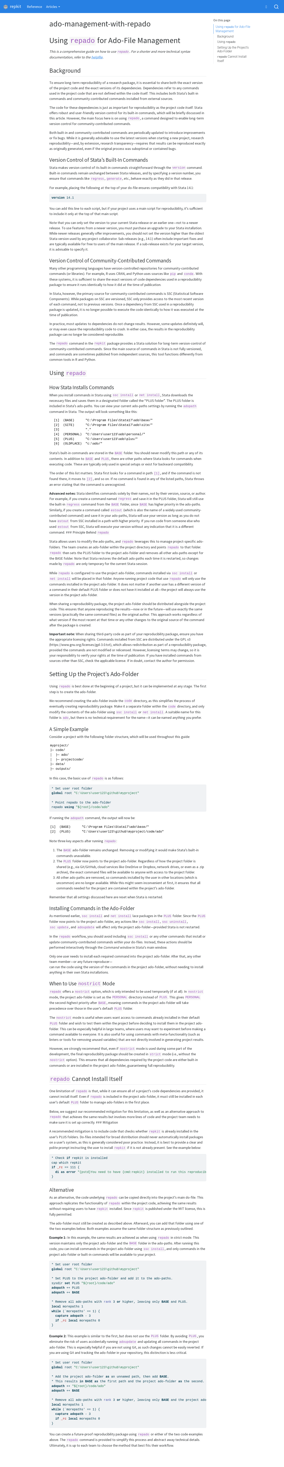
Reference (34, 6)
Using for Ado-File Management (233, 29)
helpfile (97, 57)
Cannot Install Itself (232, 59)
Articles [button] (51, 6)
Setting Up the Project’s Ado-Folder (233, 49)
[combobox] (276, 7)
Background (225, 36)
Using (226, 42)
